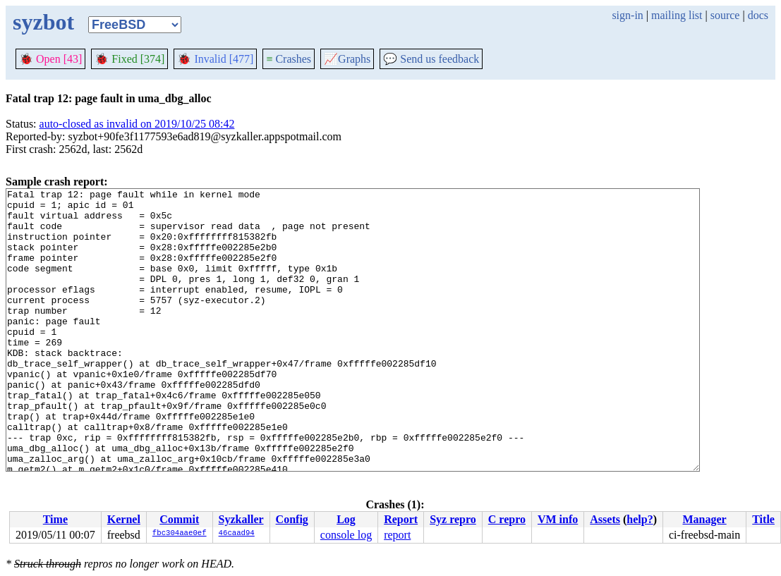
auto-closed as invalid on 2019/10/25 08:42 (137, 124)
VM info (558, 519)
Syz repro (453, 519)
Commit (179, 519)
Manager (704, 519)
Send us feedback (431, 59)
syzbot (43, 22)
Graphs (347, 59)
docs (758, 15)
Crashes (288, 59)
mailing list (676, 15)
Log (346, 519)
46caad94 (237, 534)
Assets (605, 519)
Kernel (123, 519)
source (725, 15)
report (397, 535)
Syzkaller (241, 519)
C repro (507, 519)
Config (292, 519)
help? (639, 519)
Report (401, 519)
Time (55, 519)
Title (763, 519)
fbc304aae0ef (179, 534)
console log (346, 535)
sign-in (627, 15)
